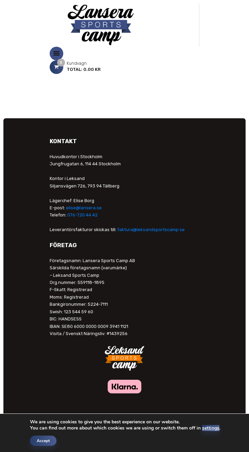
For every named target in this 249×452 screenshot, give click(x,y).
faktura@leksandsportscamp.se (151, 229)
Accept (43, 440)
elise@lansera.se (84, 207)
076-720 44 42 (82, 214)
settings (210, 428)
